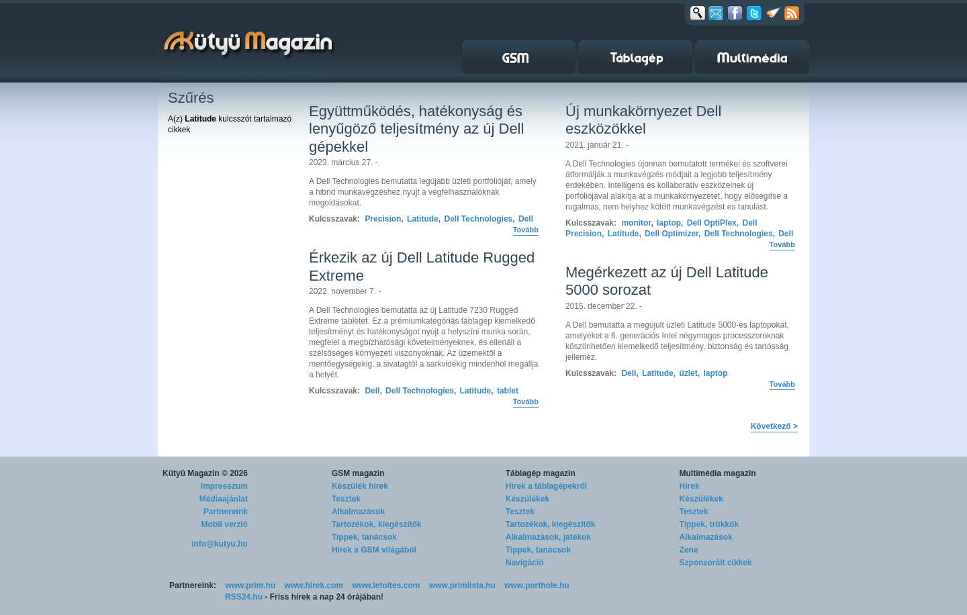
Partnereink (225, 511)
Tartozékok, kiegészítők (377, 524)
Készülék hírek (360, 486)
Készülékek (527, 499)
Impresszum (224, 486)
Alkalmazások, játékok (548, 537)
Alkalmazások (358, 511)
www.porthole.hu (536, 585)
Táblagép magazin (540, 473)
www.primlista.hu (462, 585)
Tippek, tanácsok (364, 537)
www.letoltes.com (386, 585)
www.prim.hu (250, 585)
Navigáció (525, 562)
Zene (689, 550)
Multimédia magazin (718, 473)
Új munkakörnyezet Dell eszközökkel (643, 120)
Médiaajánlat (223, 499)
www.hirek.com (314, 585)
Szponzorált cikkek (716, 562)
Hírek (690, 486)
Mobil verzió (224, 524)
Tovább (526, 230)
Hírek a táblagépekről (546, 486)
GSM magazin (358, 473)
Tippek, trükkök (709, 524)
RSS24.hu (244, 597)
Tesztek (346, 499)
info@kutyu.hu (219, 544)
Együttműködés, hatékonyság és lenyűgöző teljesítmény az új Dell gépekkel (416, 129)
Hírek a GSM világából (374, 550)
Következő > (774, 426)
